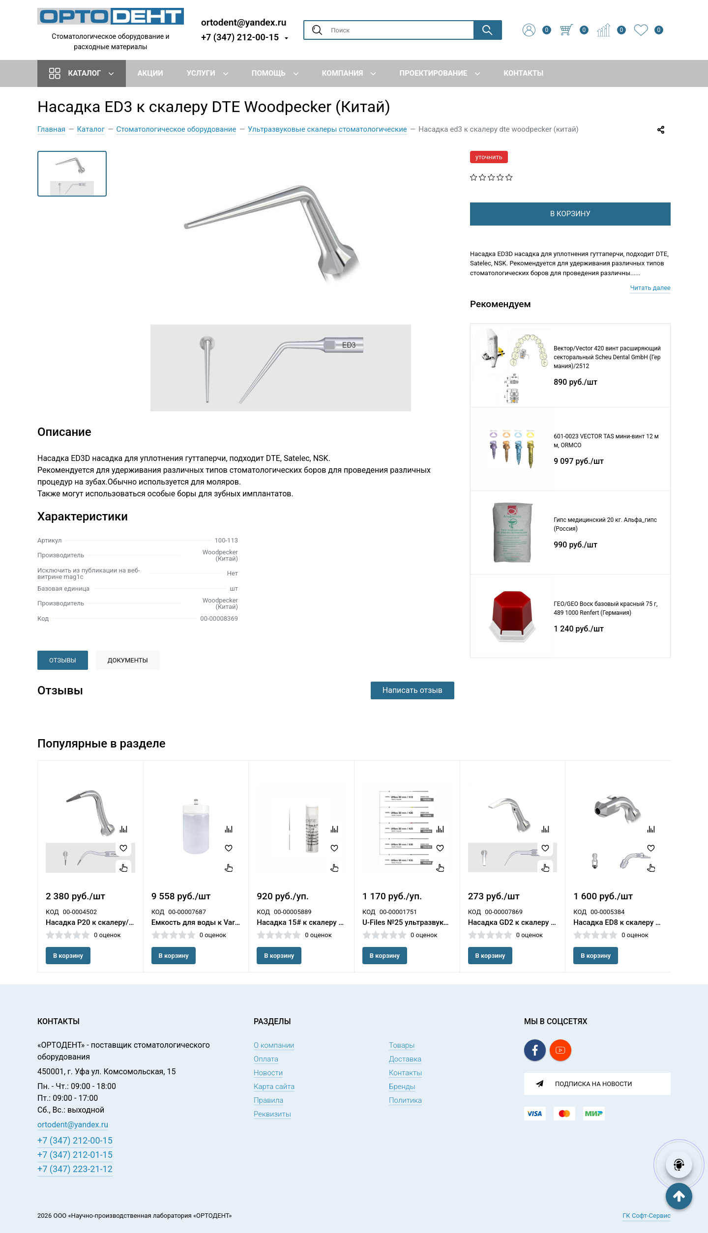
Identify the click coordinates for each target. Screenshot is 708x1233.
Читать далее (650, 303)
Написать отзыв (412, 690)
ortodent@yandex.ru (243, 22)
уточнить (488, 157)
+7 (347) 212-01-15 (75, 1154)
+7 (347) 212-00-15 (240, 37)
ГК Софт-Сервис (646, 1215)
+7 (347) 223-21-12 (75, 1169)
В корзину (68, 955)
